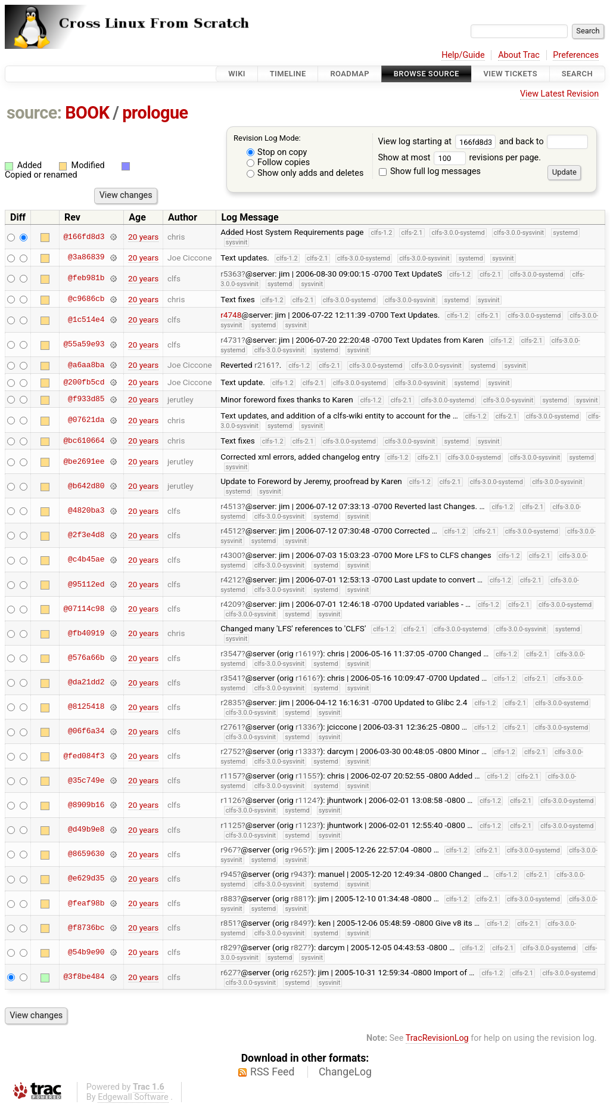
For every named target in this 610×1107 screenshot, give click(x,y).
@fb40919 (86, 633)
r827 (299, 947)
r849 (299, 923)
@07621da (86, 420)
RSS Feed (272, 1072)
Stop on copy (277, 152)
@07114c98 (83, 608)
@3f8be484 (83, 977)
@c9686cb (86, 299)
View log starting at (438, 142)
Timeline (288, 73)
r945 (228, 874)
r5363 (230, 273)
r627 (228, 972)
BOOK (87, 113)
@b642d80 (86, 485)
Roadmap (349, 73)
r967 (228, 849)
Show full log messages (430, 171)
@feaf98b (86, 903)
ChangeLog (345, 1072)
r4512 (230, 530)
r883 (228, 898)
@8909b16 (86, 804)
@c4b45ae (86, 559)
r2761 (230, 726)
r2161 (264, 365)
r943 (299, 874)
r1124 (305, 800)
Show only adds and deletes (305, 173)
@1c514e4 (86, 319)
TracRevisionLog (437, 1038)
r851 (228, 923)
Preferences (576, 55)
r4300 (230, 555)
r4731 (230, 340)
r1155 (305, 775)
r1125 (230, 825)
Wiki (236, 73)
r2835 (230, 702)
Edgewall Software (133, 1097)
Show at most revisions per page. (459, 158)
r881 (299, 898)
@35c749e (86, 780)
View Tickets (510, 73)
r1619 (305, 653)
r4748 (230, 315)
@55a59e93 (83, 344)
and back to (543, 142)
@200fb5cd (83, 382)
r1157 (230, 775)
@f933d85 (86, 399)
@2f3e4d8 (86, 535)
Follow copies (278, 162)
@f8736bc (86, 927)
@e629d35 (86, 878)
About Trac (519, 55)
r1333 (305, 751)
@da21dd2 (86, 682)
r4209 (230, 604)
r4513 (230, 506)
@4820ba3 (86, 511)
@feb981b (86, 278)
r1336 (305, 726)
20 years (143, 236)
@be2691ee (83, 461)
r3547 (230, 653)
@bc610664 (83, 440)
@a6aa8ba (86, 364)
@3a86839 (86, 257)
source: (34, 113)
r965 (299, 849)
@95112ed (86, 584)
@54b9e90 (86, 952)
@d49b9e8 (86, 829)
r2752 (230, 751)
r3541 (230, 678)
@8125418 (86, 707)
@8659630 (86, 854)
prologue (155, 113)
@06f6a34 (86, 731)
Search (577, 73)
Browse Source (426, 73)
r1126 (230, 800)
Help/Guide (462, 55)
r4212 (230, 579)
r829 (228, 947)
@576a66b (86, 658)
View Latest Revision (559, 94)
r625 (299, 972)
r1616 (305, 678)
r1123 (305, 825)
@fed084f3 (83, 756)
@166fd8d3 (83, 236)
